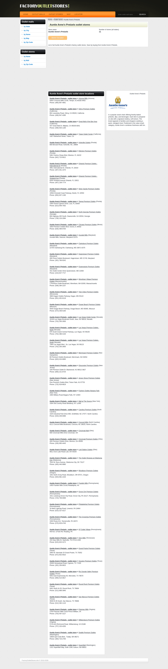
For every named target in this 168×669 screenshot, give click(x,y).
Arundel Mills (83, 235)
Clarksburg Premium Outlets (88, 243)
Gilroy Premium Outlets (87, 109)
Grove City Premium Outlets (88, 492)
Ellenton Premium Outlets (87, 151)
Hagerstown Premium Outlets (89, 254)
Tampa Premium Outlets (87, 201)
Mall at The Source (85, 401)
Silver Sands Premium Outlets (89, 189)
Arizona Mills (83, 98)
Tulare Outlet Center (86, 134)
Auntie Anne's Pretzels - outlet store (63, 98)
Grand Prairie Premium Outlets (89, 548)
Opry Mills (82, 538)
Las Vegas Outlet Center (87, 317)
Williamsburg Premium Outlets (89, 620)
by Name (27, 34)
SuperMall (82, 645)
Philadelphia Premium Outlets (89, 504)
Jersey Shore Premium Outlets (89, 378)
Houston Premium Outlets (88, 561)
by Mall (26, 60)
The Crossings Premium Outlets (90, 517)
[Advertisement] (98, 68)
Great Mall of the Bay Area (88, 121)
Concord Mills (83, 422)
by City (26, 30)
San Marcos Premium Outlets (89, 597)
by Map (26, 38)
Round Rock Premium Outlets (89, 584)
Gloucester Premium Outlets (88, 365)
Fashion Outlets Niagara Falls (89, 391)
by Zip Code (28, 42)
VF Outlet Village (84, 529)
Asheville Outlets (84, 143)
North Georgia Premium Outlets (90, 212)
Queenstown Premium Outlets (89, 267)
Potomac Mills (83, 609)
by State (27, 26)
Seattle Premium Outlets (87, 633)
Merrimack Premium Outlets (88, 353)
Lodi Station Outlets (85, 450)
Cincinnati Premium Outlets (88, 439)
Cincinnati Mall (84, 431)
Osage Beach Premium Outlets (89, 304)
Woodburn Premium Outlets (88, 471)
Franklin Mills (83, 483)
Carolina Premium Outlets (88, 410)
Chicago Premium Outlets (88, 225)
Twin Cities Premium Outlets (88, 292)
